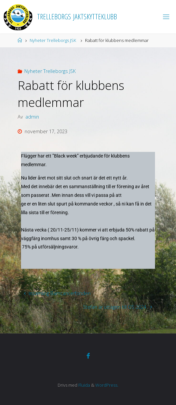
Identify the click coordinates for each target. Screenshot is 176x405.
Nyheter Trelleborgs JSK (53, 40)
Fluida (83, 385)
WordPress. (106, 385)
